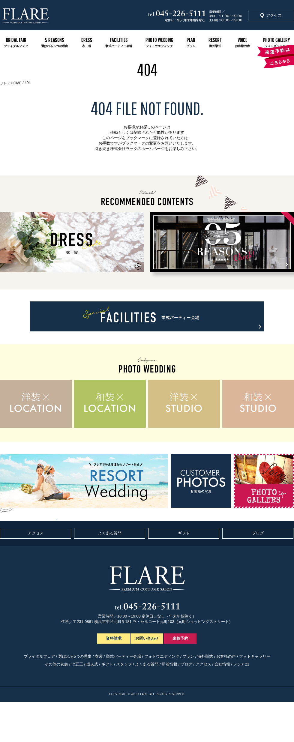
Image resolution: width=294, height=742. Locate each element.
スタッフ (124, 664)
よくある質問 (110, 533)
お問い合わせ (147, 638)
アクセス (274, 15)
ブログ (258, 533)
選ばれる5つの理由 (75, 656)
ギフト (184, 533)
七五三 (77, 664)
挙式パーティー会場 (123, 656)
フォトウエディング (161, 656)
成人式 (92, 664)
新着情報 (169, 664)
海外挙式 (205, 656)
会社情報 (222, 664)
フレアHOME (11, 83)
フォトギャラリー (254, 656)
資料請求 (114, 638)
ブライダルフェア (39, 656)
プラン (188, 656)
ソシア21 (241, 664)
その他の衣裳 (56, 664)
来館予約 (180, 638)
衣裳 (99, 656)
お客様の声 (226, 656)
